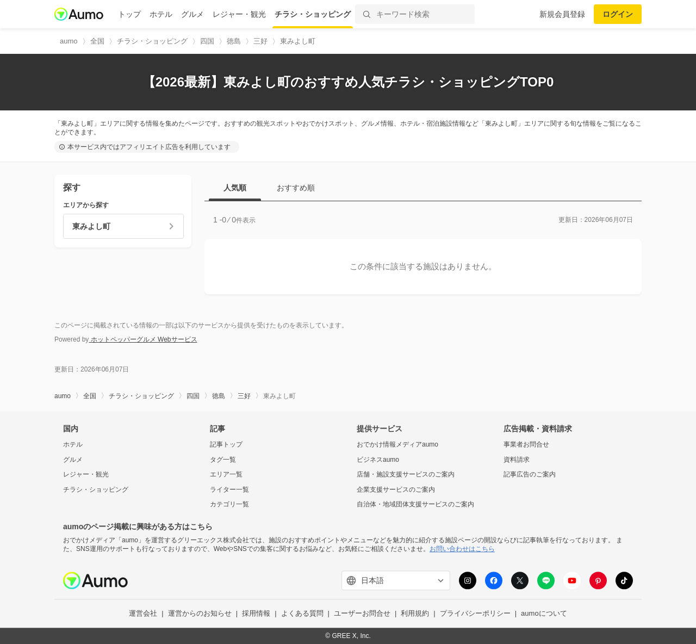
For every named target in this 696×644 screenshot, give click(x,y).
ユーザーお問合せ (362, 614)
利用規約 (415, 614)
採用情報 (256, 614)
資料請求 (517, 459)
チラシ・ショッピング (313, 14)
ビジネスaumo (378, 459)
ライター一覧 (229, 489)
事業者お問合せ (526, 444)
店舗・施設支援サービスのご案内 (406, 475)
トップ (129, 14)
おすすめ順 (296, 187)
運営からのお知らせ (200, 614)
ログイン (617, 14)
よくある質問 (302, 614)
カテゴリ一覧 (229, 505)
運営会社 (143, 614)
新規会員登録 (562, 14)
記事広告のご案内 (530, 475)
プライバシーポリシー (475, 614)
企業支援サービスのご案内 (396, 489)
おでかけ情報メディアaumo (397, 444)
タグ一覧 (223, 459)
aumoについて (544, 614)
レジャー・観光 (239, 14)
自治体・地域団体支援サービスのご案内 (415, 505)
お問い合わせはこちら (462, 549)
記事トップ (226, 444)
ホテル (161, 14)
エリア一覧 (226, 475)
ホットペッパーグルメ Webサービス (143, 339)
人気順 (234, 187)
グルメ (192, 14)
